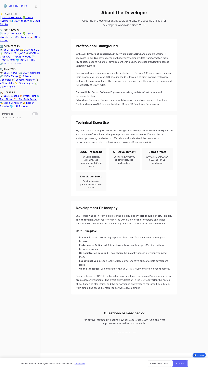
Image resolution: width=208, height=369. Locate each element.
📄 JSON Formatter (11, 17)
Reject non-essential (159, 363)
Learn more (80, 363)
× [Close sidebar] (36, 6)
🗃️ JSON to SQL (29, 49)
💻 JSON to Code (9, 49)
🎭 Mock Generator (11, 102)
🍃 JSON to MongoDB (12, 53)
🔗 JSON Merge (9, 76)
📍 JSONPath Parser (25, 99)
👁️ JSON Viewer (9, 72)
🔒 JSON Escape (9, 95)
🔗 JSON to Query (10, 63)
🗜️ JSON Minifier (19, 37)
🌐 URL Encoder (19, 106)
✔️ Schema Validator (23, 79)
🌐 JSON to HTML (26, 60)
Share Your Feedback (124, 332)
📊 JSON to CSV (19, 20)
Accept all (179, 363)
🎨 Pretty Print (28, 95)
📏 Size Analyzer (24, 83)
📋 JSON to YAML (21, 56)
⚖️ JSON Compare (29, 72)
